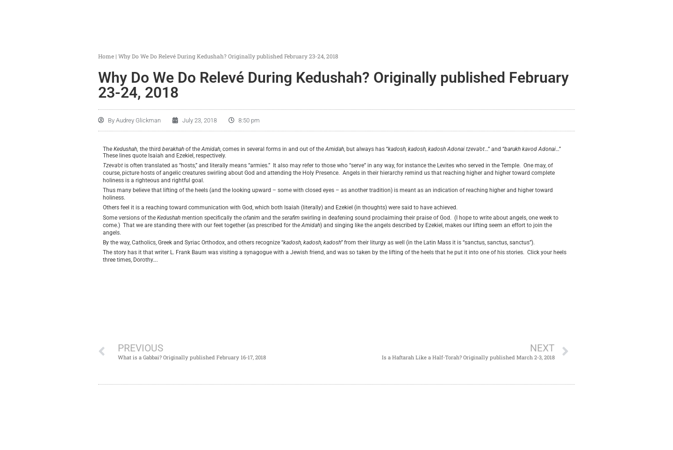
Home (106, 56)
